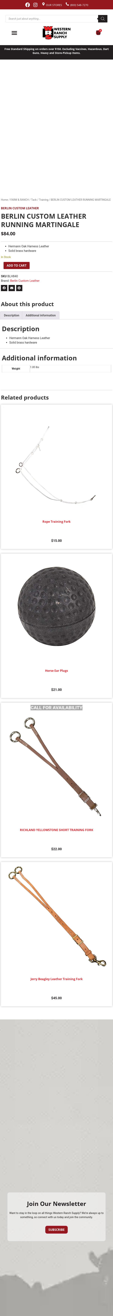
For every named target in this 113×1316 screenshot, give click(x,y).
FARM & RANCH (19, 199)
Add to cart (16, 265)
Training (43, 199)
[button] (4, 288)
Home (4, 199)
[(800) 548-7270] (67, 4)
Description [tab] (11, 315)
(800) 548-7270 (79, 5)
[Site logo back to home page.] (56, 33)
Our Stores (54, 5)
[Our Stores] (43, 4)
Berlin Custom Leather (20, 208)
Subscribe (56, 1230)
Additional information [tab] (41, 315)
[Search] (102, 18)
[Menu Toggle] (14, 33)
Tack (34, 199)
